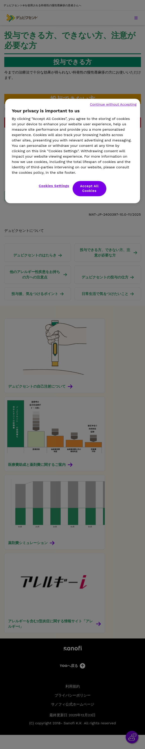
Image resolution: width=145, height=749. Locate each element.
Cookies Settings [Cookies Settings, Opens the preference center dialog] (54, 186)
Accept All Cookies (89, 188)
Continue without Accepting (113, 105)
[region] (72, 151)
